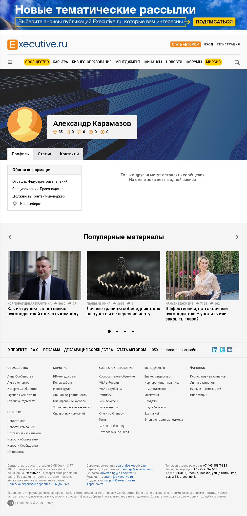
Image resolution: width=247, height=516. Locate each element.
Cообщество (17, 368)
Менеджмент (127, 62)
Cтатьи (44, 154)
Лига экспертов (18, 382)
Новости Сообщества (22, 445)
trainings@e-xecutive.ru (137, 469)
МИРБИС (213, 62)
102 (217, 303)
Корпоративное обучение (117, 376)
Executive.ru (33, 473)
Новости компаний (20, 427)
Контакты (69, 154)
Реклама (51, 350)
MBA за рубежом (111, 389)
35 (58, 132)
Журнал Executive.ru (21, 395)
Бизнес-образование (91, 62)
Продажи (150, 401)
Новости (174, 62)
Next (237, 237)
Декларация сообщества (88, 350)
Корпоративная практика (29, 303)
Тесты (103, 419)
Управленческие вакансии (72, 407)
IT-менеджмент (155, 389)
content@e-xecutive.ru (117, 476)
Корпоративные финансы (208, 376)
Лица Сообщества (20, 376)
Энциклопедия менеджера (163, 419)
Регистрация (228, 44)
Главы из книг (98, 303)
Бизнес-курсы (108, 401)
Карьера (60, 62)
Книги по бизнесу (111, 413)
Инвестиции (198, 395)
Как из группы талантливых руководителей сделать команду (43, 311)
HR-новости (15, 452)
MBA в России (109, 382)
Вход (208, 44)
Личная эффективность (69, 395)
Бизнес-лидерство (157, 376)
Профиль (20, 154)
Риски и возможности (205, 389)
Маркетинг (151, 395)
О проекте (17, 350)
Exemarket (151, 413)
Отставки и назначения (24, 433)
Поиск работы (63, 382)
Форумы (194, 62)
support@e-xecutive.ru (119, 480)
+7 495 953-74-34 (215, 465)
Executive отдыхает (21, 401)
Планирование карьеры (69, 401)
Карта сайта (94, 484)
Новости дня (16, 421)
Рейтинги (105, 395)
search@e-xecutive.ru (131, 465)
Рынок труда (62, 389)
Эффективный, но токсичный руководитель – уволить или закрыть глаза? (196, 313)
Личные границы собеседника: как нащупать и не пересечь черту (123, 311)
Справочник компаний (69, 413)
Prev (9, 237)
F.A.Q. (35, 350)
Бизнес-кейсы (109, 407)
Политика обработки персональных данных (38, 484)
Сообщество (37, 62)
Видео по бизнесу (111, 426)
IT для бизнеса (155, 407)
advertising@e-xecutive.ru (118, 473)
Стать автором (185, 44)
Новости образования (23, 439)
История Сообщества (22, 389)
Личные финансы (202, 382)
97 (74, 303)
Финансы (153, 62)
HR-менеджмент (179, 303)
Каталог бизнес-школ (114, 432)
